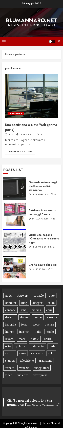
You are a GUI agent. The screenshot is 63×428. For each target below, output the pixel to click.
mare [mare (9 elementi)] (22, 339)
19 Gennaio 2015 (40, 194)
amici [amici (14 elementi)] (8, 295)
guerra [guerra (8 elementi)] (49, 324)
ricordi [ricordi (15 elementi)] (9, 353)
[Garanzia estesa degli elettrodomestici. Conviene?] (14, 188)
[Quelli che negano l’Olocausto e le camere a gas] (14, 240)
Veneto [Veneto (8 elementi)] (9, 368)
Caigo (11, 134)
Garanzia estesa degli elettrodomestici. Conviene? (43, 186)
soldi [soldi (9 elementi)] (51, 353)
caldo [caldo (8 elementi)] (51, 303)
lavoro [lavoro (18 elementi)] (9, 339)
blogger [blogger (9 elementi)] (37, 303)
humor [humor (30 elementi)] (9, 332)
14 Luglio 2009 (39, 269)
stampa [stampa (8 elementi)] (10, 360)
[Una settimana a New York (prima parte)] (31, 96)
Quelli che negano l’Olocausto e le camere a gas (44, 238)
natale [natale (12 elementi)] (35, 339)
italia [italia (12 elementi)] (38, 332)
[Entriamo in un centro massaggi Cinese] (14, 214)
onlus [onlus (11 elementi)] (47, 339)
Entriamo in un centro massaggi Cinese (42, 212)
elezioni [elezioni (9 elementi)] (52, 317)
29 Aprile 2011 (26, 134)
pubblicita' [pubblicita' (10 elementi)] (37, 346)
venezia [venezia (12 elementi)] (24, 368)
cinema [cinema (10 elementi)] (36, 310)
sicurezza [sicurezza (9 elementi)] (37, 353)
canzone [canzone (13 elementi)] (10, 310)
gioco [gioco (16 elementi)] (36, 324)
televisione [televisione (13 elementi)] (27, 360)
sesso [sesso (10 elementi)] (22, 353)
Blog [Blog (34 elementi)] (24, 303)
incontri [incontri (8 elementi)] (24, 332)
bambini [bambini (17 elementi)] (10, 303)
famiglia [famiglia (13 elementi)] (10, 324)
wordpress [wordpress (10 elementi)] (40, 375)
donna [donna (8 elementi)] (24, 317)
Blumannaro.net (31, 20)
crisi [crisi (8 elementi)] (49, 310)
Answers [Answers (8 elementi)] (23, 295)
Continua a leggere (20, 151)
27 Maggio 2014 (40, 219)
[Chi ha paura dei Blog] (14, 267)
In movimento (16, 113)
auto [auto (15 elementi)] (52, 295)
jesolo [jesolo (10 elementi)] (50, 332)
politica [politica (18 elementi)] (20, 346)
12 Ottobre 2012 (40, 247)
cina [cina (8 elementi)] (23, 310)
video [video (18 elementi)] (8, 375)
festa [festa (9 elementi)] (24, 324)
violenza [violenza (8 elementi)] (22, 375)
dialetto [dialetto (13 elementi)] (10, 317)
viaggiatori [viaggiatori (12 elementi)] (41, 368)
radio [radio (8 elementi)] (52, 346)
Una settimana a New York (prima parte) (31, 127)
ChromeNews (49, 423)
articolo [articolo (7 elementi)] (39, 295)
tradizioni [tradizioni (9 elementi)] (45, 360)
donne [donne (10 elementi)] (38, 317)
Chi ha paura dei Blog (42, 265)
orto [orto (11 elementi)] (8, 346)
